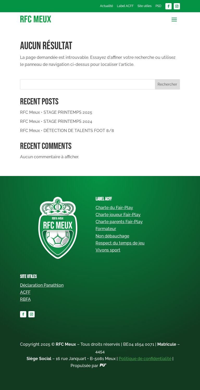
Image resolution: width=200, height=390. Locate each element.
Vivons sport (108, 250)
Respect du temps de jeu (120, 243)
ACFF (25, 292)
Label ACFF (125, 6)
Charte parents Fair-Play (119, 221)
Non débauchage (112, 236)
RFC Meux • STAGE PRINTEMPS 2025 (56, 112)
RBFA (25, 299)
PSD (158, 6)
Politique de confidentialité (145, 358)
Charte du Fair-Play (114, 207)
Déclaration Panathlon (42, 285)
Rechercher (167, 84)
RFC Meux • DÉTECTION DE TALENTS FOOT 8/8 (67, 130)
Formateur (106, 228)
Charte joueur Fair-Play (118, 214)
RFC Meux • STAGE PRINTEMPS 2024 (56, 121)
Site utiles (145, 6)
